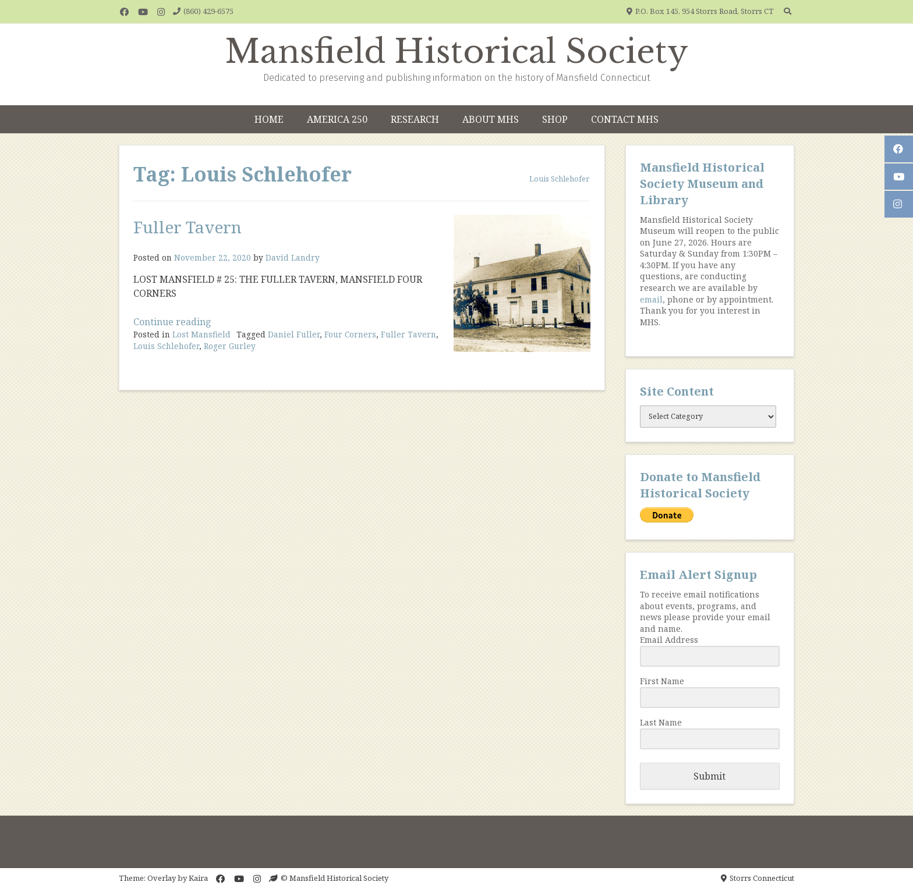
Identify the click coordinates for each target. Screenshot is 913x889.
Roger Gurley (230, 345)
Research (415, 119)
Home (269, 119)
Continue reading (172, 321)
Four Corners (350, 334)
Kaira (198, 878)
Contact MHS (625, 119)
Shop (555, 119)
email (651, 299)
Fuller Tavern (187, 227)
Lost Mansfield (201, 334)
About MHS (490, 119)
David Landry (293, 257)
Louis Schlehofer (166, 345)
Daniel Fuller (294, 334)
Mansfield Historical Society (456, 52)
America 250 (337, 119)
